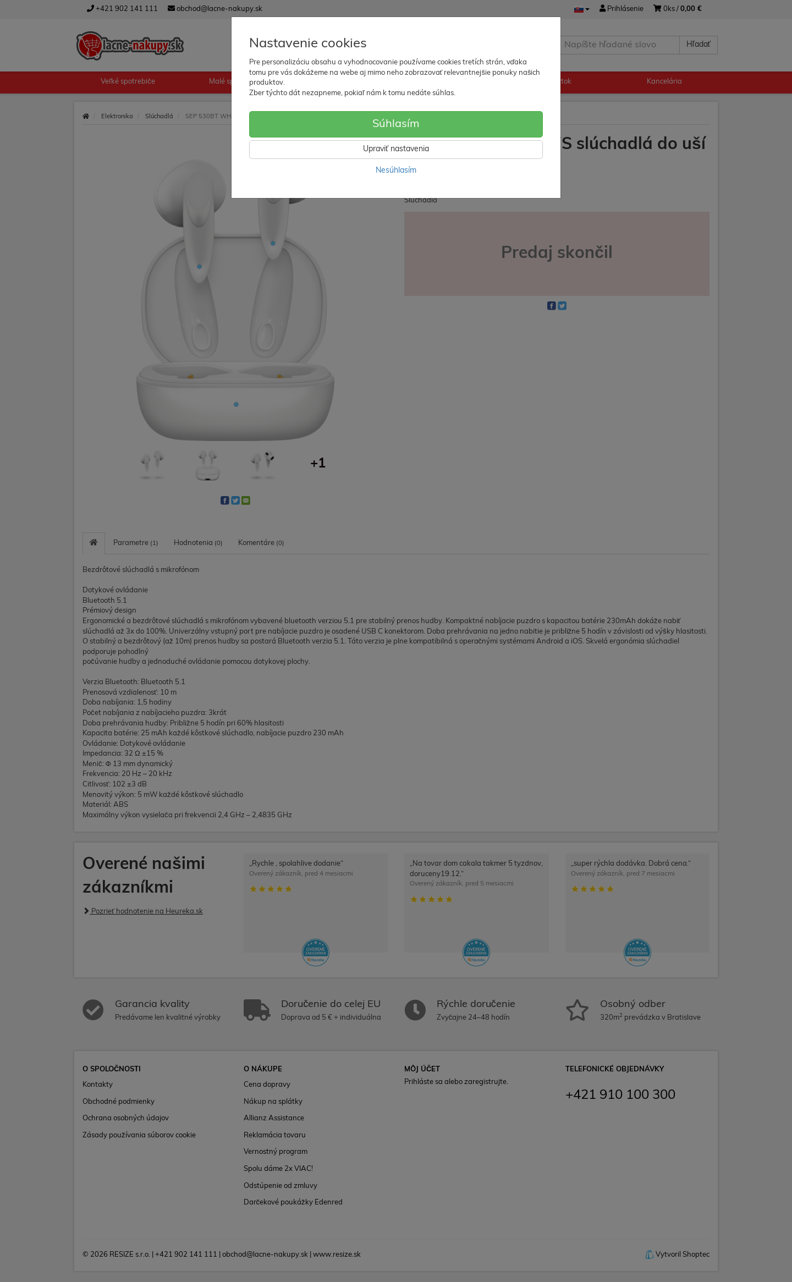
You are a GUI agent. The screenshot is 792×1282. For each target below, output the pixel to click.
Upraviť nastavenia (396, 149)
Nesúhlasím (396, 171)
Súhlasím (396, 124)
